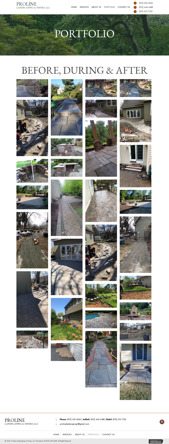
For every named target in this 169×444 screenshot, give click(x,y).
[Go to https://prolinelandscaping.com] (21, 422)
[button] (162, 422)
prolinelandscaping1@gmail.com (74, 424)
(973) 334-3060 (146, 3)
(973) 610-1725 (145, 11)
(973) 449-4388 (146, 7)
